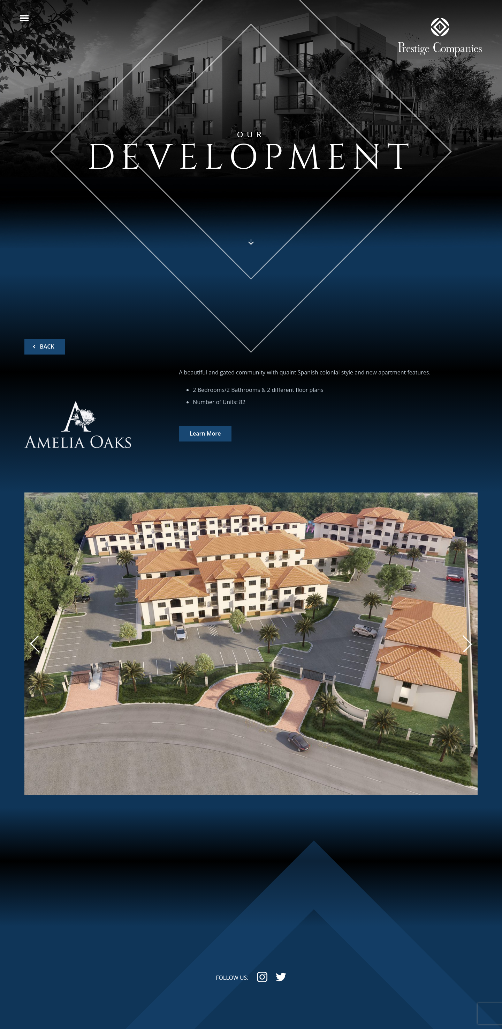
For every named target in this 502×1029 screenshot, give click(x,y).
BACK (46, 346)
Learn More (205, 434)
